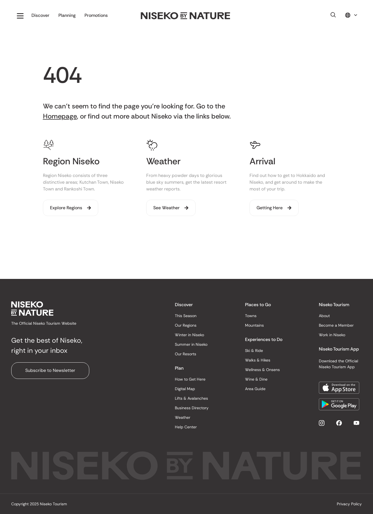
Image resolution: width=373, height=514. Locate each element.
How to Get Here (190, 379)
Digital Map (185, 389)
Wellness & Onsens (262, 370)
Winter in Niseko (189, 335)
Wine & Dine (256, 379)
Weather (182, 417)
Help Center (186, 427)
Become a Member (336, 325)
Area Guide (255, 389)
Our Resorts (185, 354)
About (324, 316)
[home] (185, 16)
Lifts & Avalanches (191, 398)
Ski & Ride (254, 350)
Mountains (254, 325)
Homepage (60, 116)
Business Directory (192, 408)
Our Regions (185, 325)
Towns (251, 316)
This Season (185, 316)
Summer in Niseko (191, 344)
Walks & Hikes (257, 360)
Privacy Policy (349, 503)
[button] (20, 15)
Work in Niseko (332, 335)
